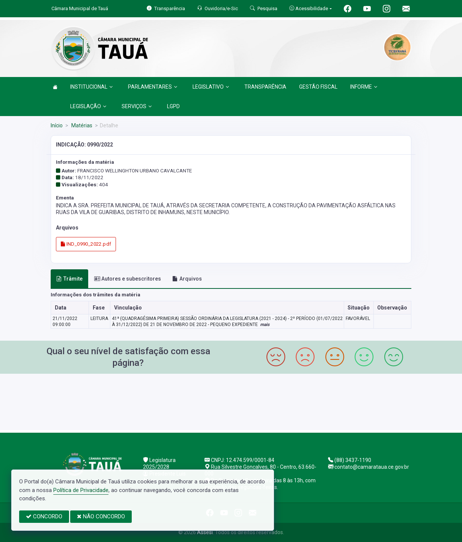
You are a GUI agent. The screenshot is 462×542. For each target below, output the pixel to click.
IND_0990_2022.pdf (86, 244)
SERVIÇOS (137, 106)
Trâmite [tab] (69, 279)
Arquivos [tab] (187, 279)
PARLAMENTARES (152, 86)
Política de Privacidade (80, 490)
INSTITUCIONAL (91, 86)
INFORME (363, 86)
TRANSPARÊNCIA (265, 87)
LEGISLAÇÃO (88, 106)
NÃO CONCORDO (101, 516)
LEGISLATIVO (211, 86)
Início (57, 125)
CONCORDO (44, 516)
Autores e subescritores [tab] (127, 279)
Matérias (81, 125)
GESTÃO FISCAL (318, 87)
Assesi (205, 532)
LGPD (173, 106)
